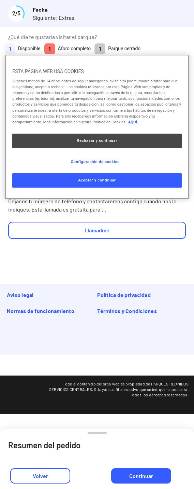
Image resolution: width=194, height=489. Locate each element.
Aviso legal (20, 294)
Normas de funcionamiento (40, 311)
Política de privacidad (124, 294)
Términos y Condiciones (127, 311)
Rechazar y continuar (97, 140)
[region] (97, 127)
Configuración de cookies (95, 161)
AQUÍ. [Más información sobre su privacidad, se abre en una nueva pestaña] (133, 122)
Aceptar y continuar (97, 180)
